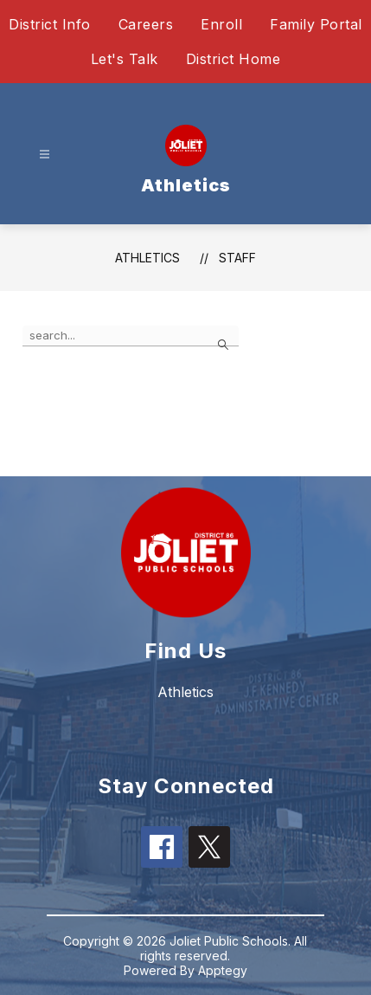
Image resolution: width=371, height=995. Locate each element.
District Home (233, 59)
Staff (237, 257)
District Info (50, 24)
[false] (130, 336)
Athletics (147, 257)
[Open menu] (44, 155)
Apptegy (222, 970)
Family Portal (316, 24)
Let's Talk (124, 59)
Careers (146, 24)
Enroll (221, 24)
